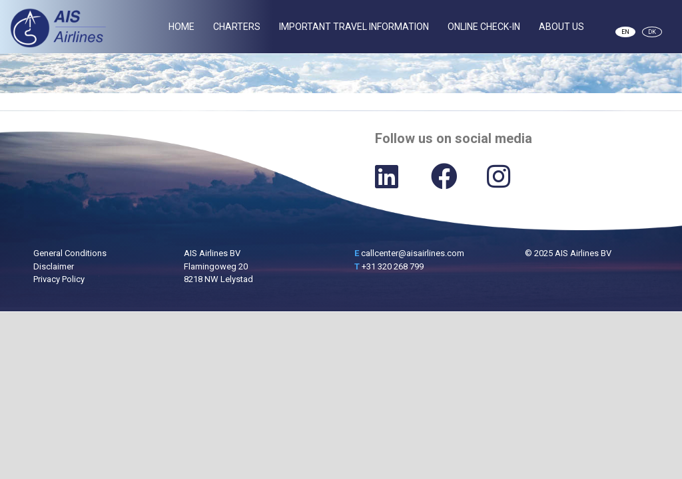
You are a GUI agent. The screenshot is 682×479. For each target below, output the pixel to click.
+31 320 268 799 (393, 266)
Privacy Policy (59, 279)
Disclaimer (53, 266)
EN (625, 32)
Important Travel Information (354, 26)
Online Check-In (484, 26)
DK (652, 32)
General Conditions (70, 253)
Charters (236, 26)
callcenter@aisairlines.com (412, 253)
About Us (561, 26)
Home (181, 26)
